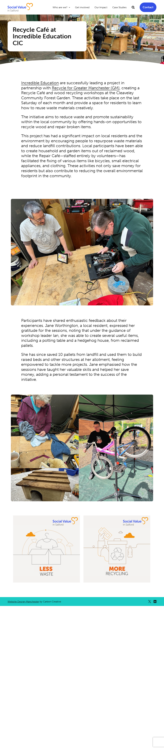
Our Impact (100, 7)
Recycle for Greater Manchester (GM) (85, 87)
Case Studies (119, 7)
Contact (148, 7)
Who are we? (60, 7)
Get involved (82, 7)
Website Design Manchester (23, 601)
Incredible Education (40, 82)
